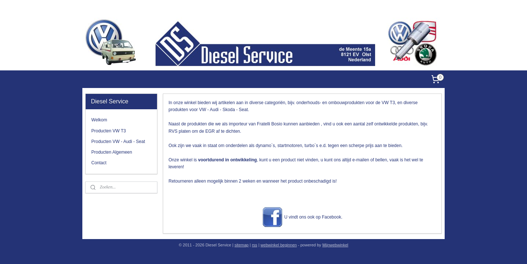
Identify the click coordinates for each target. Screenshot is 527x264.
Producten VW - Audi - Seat (118, 141)
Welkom (99, 119)
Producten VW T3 (108, 130)
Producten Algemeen (111, 152)
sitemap (242, 245)
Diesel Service (430, 8)
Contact (98, 162)
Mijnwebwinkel (335, 245)
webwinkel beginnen (279, 245)
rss (254, 245)
